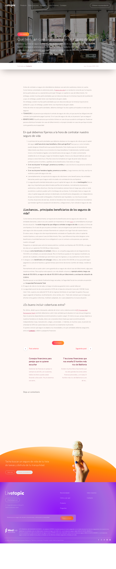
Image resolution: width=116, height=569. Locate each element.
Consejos (63, 5)
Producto (23, 5)
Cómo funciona (33, 5)
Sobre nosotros (53, 5)
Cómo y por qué (65, 498)
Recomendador (65, 493)
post (71, 222)
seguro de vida (60, 90)
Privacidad (47, 540)
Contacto (90, 498)
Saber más (10, 472)
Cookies (52, 540)
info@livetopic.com (12, 500)
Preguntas (43, 5)
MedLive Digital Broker (61, 540)
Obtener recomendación (100, 5)
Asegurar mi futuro (66, 518)
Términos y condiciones (37, 540)
